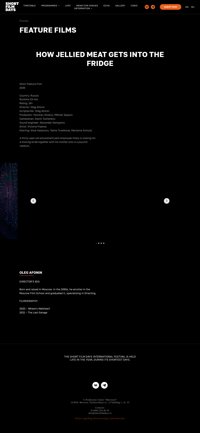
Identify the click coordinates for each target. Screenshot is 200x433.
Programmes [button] (49, 5)
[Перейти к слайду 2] (98, 243)
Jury (68, 5)
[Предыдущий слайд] (33, 201)
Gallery (120, 5)
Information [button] (82, 8)
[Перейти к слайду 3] (101, 243)
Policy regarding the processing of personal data (100, 418)
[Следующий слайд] (166, 201)
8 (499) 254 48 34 (100, 410)
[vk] (147, 7)
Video (134, 5)
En (186, 7)
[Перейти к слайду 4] (103, 243)
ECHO (106, 5)
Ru (192, 7)
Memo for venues (87, 5)
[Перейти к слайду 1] (96, 243)
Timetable (29, 5)
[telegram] (153, 7)
